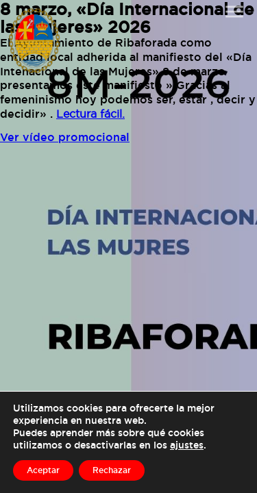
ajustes (187, 445)
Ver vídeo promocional (65, 137)
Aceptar (43, 470)
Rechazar (112, 470)
